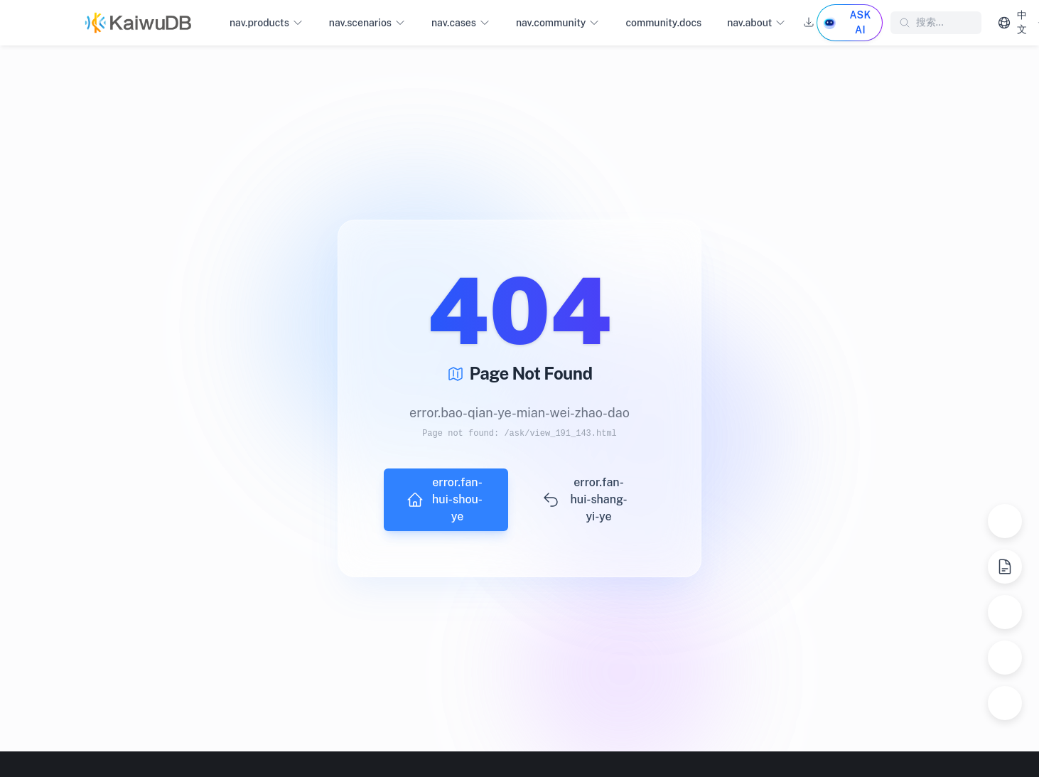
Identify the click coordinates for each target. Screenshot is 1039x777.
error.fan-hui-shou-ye (445, 499)
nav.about (756, 23)
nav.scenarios (367, 23)
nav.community (558, 23)
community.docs (663, 22)
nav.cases (460, 23)
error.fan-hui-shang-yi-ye (585, 499)
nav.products (266, 23)
